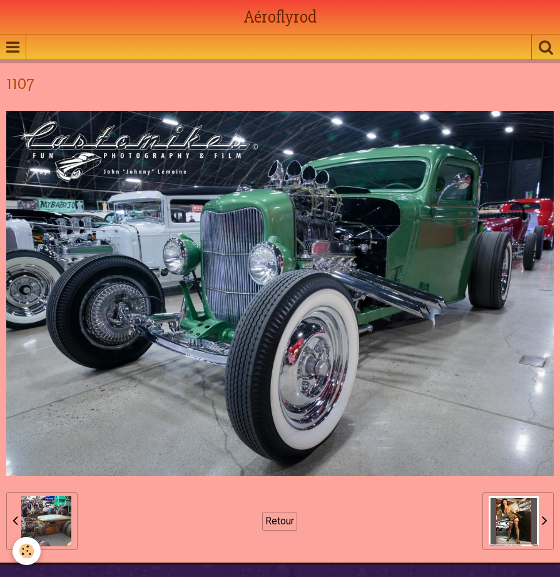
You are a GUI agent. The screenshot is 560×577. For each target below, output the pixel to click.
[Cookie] (27, 551)
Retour (279, 521)
